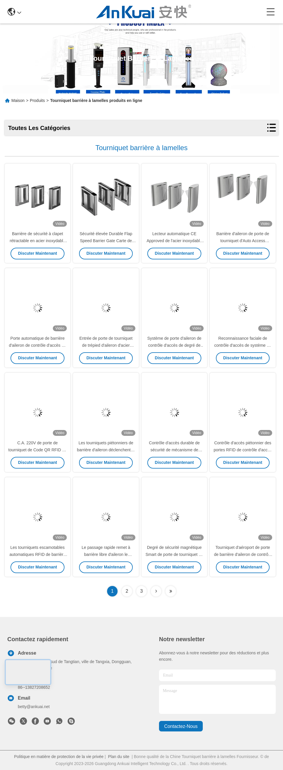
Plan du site (118, 756)
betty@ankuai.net (34, 706)
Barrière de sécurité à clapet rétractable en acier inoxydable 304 (37, 240)
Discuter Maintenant (37, 253)
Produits (37, 100)
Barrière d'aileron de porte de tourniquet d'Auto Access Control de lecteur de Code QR (243, 240)
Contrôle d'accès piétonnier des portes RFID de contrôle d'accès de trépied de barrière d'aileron (243, 450)
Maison (18, 100)
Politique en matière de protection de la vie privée (59, 756)
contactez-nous (181, 726)
